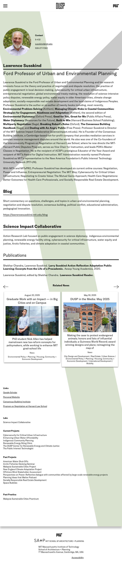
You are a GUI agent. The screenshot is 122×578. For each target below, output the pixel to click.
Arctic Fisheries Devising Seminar (19, 464)
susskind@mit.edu (43, 44)
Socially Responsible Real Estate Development (25, 480)
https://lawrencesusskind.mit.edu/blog (25, 214)
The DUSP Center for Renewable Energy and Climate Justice (31, 446)
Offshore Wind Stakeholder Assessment (22, 472)
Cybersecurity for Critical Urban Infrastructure (25, 435)
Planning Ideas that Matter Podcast (20, 477)
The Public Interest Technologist (18, 448)
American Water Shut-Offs (15, 461)
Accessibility (78, 557)
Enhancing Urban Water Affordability (20, 438)
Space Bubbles (10, 483)
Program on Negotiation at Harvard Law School (25, 406)
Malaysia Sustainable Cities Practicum (21, 499)
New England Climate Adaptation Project (22, 469)
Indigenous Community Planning (18, 440)
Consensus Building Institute (16, 401)
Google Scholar (10, 392)
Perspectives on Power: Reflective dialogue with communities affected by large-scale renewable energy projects (55, 474)
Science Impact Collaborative (16, 422)
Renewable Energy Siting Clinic (17, 443)
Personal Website (11, 397)
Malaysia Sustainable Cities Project (19, 466)
